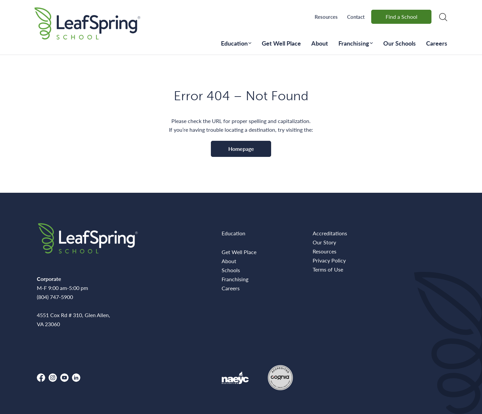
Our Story (324, 242)
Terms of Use (328, 269)
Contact (356, 16)
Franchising (353, 43)
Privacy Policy (329, 260)
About (319, 43)
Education (234, 43)
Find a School (401, 16)
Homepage (241, 149)
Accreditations (330, 233)
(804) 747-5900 (55, 297)
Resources (326, 16)
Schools (231, 270)
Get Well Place (281, 43)
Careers (436, 43)
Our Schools (399, 43)
